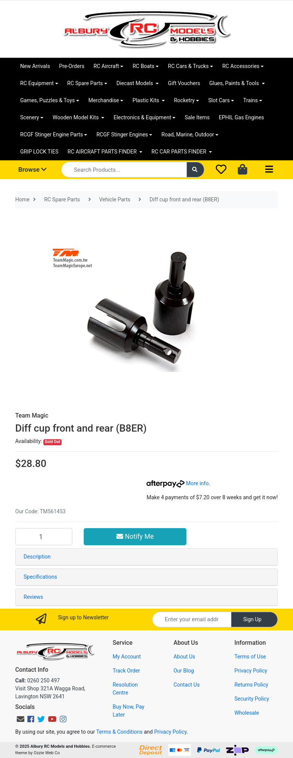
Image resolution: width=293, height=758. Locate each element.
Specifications (40, 577)
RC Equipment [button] (37, 83)
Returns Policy (251, 685)
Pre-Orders (71, 66)
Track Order (126, 671)
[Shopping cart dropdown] (243, 170)
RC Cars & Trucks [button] (188, 66)
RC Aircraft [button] (106, 66)
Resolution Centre (125, 689)
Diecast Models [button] (135, 83)
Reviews (33, 597)
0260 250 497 (37, 680)
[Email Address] (191, 619)
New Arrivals (35, 66)
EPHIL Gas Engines (241, 117)
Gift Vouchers (184, 83)
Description (37, 557)
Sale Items (197, 117)
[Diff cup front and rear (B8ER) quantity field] (43, 536)
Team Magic (31, 415)
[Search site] (195, 169)
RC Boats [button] (143, 66)
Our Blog (184, 671)
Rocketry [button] (184, 100)
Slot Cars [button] (218, 100)
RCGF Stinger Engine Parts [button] (51, 134)
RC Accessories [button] (241, 66)
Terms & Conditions (119, 732)
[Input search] (123, 169)
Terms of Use (250, 657)
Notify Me (135, 536)
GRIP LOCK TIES (39, 152)
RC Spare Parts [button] (85, 83)
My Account (127, 657)
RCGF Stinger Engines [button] (122, 134)
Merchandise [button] (103, 100)
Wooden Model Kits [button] (76, 117)
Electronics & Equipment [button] (142, 117)
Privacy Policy (250, 671)
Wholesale (246, 713)
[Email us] (20, 719)
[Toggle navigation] (269, 169)
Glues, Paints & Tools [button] (234, 83)
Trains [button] (250, 100)
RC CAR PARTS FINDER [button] (179, 152)
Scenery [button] (29, 117)
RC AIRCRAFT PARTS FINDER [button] (103, 152)
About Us (184, 657)
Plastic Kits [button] (146, 100)
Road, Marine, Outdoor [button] (187, 134)
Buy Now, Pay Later (128, 711)
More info (177, 483)
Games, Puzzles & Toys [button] (47, 100)
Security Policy (251, 699)
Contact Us (187, 685)
